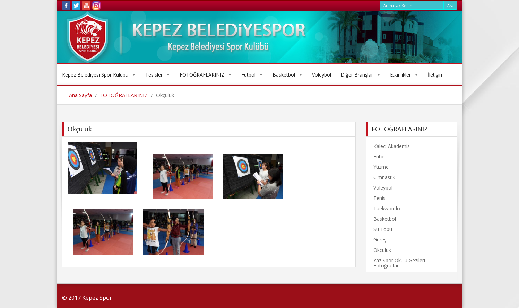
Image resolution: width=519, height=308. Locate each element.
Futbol (248, 74)
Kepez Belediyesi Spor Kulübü (95, 74)
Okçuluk (382, 250)
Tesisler (154, 74)
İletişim (436, 74)
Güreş (380, 239)
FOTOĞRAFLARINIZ (202, 74)
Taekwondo (386, 208)
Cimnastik (384, 177)
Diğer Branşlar (357, 74)
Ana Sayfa (80, 94)
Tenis (379, 198)
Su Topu (382, 229)
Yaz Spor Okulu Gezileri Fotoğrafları (399, 263)
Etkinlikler (400, 74)
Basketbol (284, 74)
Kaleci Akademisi (392, 146)
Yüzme (381, 167)
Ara (450, 5)
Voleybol (321, 74)
